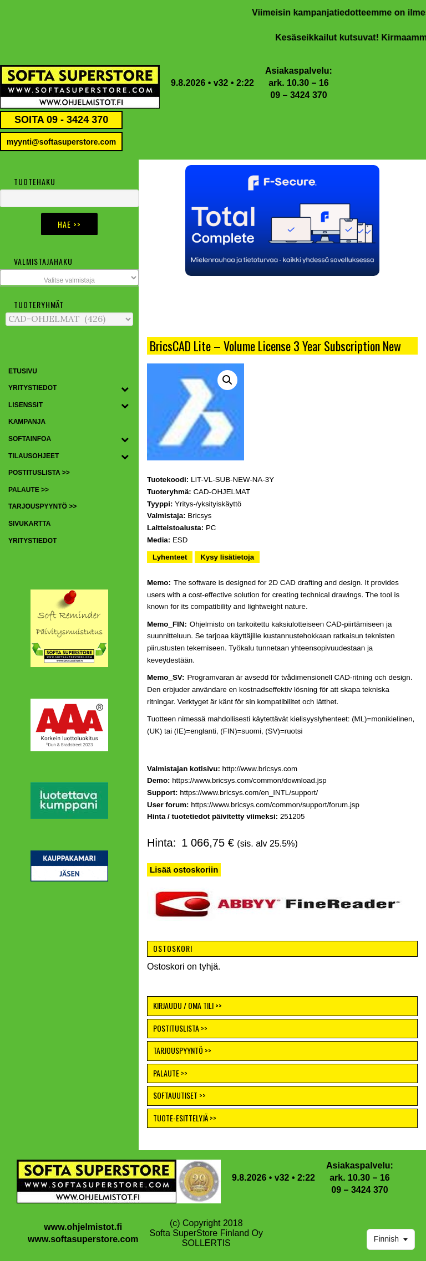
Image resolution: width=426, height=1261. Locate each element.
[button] (282, 220)
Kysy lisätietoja (227, 557)
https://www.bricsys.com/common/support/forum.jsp (275, 805)
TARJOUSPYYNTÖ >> (182, 1050)
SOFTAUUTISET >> (179, 1095)
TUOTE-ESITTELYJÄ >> (184, 1118)
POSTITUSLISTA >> (180, 1028)
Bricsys (199, 515)
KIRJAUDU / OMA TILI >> (187, 1005)
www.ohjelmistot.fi (83, 1227)
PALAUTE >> (170, 1073)
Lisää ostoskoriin (184, 869)
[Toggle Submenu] (124, 388)
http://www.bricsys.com (260, 769)
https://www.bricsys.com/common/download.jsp (249, 780)
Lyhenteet (170, 557)
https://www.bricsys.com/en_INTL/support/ (249, 792)
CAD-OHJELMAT (221, 492)
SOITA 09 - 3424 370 (61, 119)
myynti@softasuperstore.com (61, 141)
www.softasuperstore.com (83, 1239)
